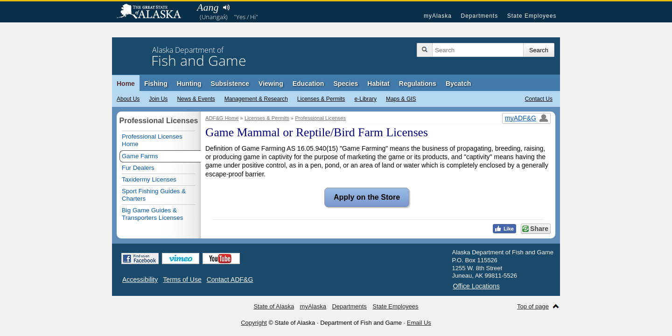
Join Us (158, 99)
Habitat (378, 83)
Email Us (419, 322)
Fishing (156, 83)
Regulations (417, 83)
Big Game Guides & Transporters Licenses (152, 214)
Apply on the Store (362, 197)
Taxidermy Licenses (149, 179)
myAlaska (438, 16)
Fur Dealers (138, 167)
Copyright (254, 322)
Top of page (533, 306)
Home (126, 83)
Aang (207, 7)
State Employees (532, 16)
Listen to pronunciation (226, 7)
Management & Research (256, 99)
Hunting (189, 83)
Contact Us (539, 99)
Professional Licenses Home (152, 140)
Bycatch (458, 83)
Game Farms (140, 156)
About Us (128, 99)
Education (308, 83)
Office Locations (476, 286)
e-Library (366, 99)
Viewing (271, 83)
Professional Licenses (320, 118)
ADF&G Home (222, 118)
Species (345, 83)
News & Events (196, 99)
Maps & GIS (401, 99)
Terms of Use (182, 279)
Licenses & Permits (321, 99)
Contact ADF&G (230, 279)
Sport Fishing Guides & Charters (154, 195)
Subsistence (230, 83)
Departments (479, 16)
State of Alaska (153, 12)
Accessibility (140, 279)
